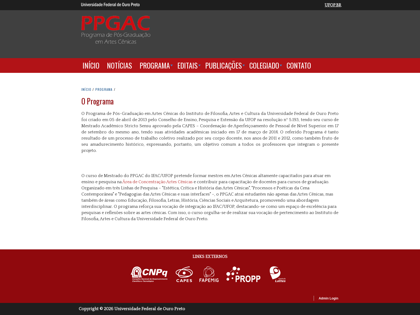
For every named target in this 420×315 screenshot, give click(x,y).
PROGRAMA (104, 89)
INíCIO (86, 89)
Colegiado (264, 65)
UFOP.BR (333, 5)
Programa (155, 65)
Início (90, 65)
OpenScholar (300, 299)
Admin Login (328, 298)
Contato (299, 65)
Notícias (119, 65)
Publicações (223, 65)
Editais (187, 65)
